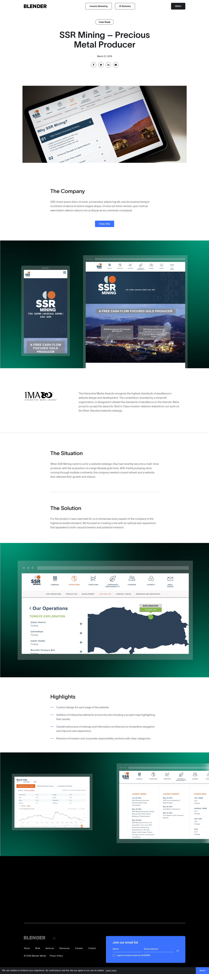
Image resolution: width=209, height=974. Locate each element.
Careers (79, 948)
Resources (64, 948)
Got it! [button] (202, 970)
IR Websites (125, 6)
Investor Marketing (99, 6)
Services (49, 948)
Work (37, 948)
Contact (92, 948)
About (27, 948)
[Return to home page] (35, 6)
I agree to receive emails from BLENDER (133, 955)
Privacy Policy (56, 956)
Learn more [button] (111, 970)
